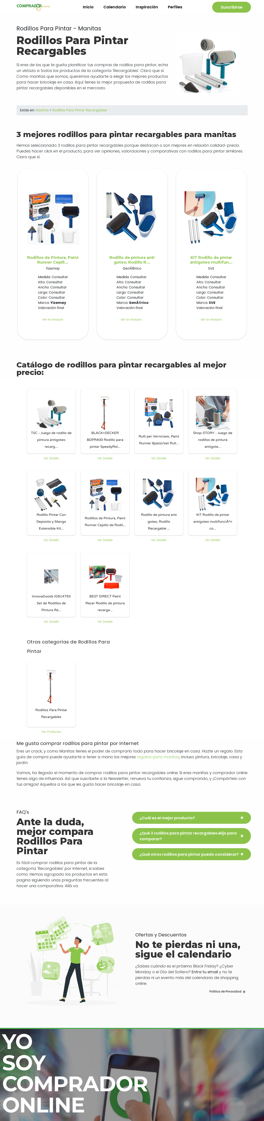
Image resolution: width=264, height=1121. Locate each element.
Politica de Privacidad (225, 995)
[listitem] (51, 424)
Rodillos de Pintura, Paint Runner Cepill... (53, 263)
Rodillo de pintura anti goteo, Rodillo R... (132, 263)
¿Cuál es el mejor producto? (167, 821)
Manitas (42, 113)
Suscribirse (231, 8)
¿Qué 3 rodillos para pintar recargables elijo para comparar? (188, 839)
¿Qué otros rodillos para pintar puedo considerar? (189, 857)
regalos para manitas (158, 760)
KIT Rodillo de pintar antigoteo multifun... (211, 263)
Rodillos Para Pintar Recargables (79, 113)
